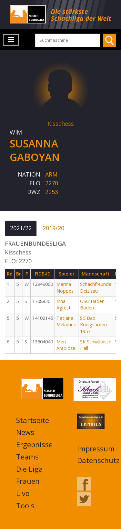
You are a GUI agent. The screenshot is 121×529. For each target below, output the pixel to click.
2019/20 (53, 228)
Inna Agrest (63, 304)
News (25, 432)
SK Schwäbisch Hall (95, 345)
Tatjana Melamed (66, 321)
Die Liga (29, 469)
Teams (27, 456)
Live (22, 493)
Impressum (96, 448)
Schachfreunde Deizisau (95, 287)
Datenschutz (98, 460)
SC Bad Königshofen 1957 (93, 324)
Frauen (28, 481)
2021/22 (21, 228)
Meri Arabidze (65, 345)
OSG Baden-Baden (93, 304)
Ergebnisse (34, 444)
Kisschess (60, 123)
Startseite (32, 420)
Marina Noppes (65, 287)
